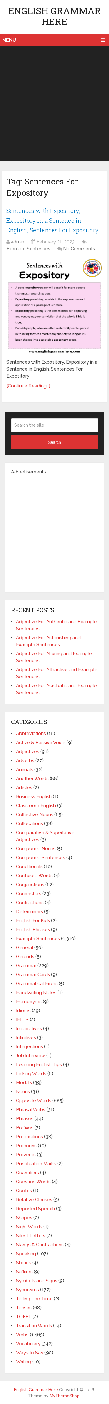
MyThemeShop (65, 1396)
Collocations (29, 823)
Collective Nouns (34, 814)
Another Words (32, 778)
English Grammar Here (54, 16)
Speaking (26, 1253)
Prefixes (24, 1127)
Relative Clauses (34, 1199)
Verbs (22, 1334)
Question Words (33, 1181)
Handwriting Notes (36, 992)
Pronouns (26, 1145)
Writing (23, 1361)
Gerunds (25, 956)
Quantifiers (27, 1172)
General (24, 947)
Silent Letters (30, 1235)
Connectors (28, 893)
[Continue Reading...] (28, 386)
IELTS (22, 1019)
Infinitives (26, 1037)
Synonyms (27, 1289)
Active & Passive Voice (40, 742)
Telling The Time (34, 1298)
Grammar (26, 965)
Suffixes (24, 1271)
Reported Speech (35, 1208)
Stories (23, 1262)
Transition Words (34, 1325)
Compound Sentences (40, 857)
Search (54, 442)
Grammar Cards (33, 974)
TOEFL (23, 1316)
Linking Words (31, 1073)
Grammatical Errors (37, 983)
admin (17, 242)
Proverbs (26, 1154)
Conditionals (29, 866)
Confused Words (34, 875)
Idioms (23, 1010)
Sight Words (29, 1226)
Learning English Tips (39, 1064)
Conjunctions (30, 884)
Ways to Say (29, 1352)
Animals (24, 769)
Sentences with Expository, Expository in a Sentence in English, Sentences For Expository (52, 220)
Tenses (24, 1307)
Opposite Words (33, 1100)
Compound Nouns (36, 848)
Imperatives (29, 1028)
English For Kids (33, 920)
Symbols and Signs (36, 1280)
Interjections (29, 1046)
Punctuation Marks (36, 1163)
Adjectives (27, 751)
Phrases (24, 1118)
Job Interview (30, 1055)
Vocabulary (28, 1343)
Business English (34, 796)
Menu (9, 40)
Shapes (24, 1217)
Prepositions (29, 1136)
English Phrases (33, 929)
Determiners (29, 911)
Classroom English (36, 805)
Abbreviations (31, 733)
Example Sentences (28, 249)
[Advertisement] (54, 103)
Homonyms (29, 1001)
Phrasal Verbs (30, 1109)
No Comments (79, 249)
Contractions (30, 902)
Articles (24, 787)
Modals (24, 1082)
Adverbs (25, 760)
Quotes (24, 1190)
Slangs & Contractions (40, 1244)
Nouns (23, 1091)
